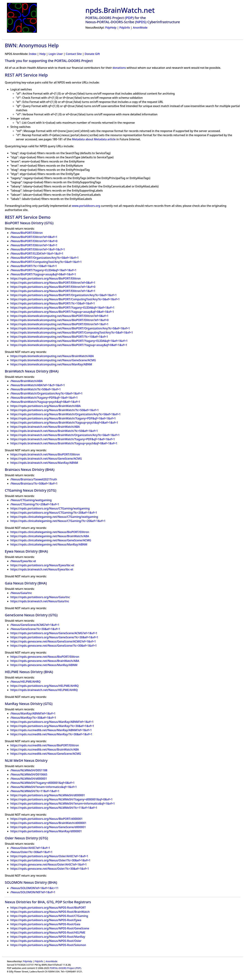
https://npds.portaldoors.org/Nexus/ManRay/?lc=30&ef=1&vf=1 (52, 726)
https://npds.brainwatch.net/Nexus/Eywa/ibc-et (41, 569)
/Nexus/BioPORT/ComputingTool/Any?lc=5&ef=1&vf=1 (46, 262)
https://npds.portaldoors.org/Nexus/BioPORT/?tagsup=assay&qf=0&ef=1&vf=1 (62, 312)
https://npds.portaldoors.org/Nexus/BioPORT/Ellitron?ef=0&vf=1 (52, 283)
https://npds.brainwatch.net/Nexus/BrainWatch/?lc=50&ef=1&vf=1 (54, 431)
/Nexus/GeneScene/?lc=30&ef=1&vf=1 (35, 629)
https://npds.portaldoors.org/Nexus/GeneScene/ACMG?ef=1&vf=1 (53, 633)
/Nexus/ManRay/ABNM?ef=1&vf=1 (32, 713)
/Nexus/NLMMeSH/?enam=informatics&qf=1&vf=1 (43, 787)
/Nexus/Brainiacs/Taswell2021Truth (33, 479)
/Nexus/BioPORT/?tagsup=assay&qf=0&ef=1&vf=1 (43, 274)
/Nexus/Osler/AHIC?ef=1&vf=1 (30, 848)
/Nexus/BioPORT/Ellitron (26, 233)
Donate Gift (92, 54)
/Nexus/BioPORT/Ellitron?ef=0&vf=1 (33, 237)
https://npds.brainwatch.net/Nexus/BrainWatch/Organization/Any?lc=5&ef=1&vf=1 (65, 435)
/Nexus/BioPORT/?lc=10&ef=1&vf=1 (33, 266)
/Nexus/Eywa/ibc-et (23, 561)
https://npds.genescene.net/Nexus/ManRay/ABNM (43, 665)
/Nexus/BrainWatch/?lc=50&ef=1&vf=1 (35, 389)
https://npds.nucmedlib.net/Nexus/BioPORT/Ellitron (44, 745)
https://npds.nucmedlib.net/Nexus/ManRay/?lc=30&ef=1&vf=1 (51, 734)
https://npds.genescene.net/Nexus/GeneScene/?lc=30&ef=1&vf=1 (53, 645)
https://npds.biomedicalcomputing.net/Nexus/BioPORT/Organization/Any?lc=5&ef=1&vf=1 (70, 328)
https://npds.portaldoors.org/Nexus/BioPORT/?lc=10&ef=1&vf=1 (52, 303)
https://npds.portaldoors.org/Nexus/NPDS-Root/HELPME (47, 932)
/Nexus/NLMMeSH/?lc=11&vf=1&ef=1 (34, 791)
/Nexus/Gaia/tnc (21, 593)
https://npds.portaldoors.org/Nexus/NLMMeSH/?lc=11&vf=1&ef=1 (53, 808)
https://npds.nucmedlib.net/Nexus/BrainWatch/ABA (44, 749)
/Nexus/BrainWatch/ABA (26, 381)
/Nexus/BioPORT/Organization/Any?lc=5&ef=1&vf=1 (44, 258)
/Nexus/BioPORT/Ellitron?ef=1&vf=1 (33, 245)
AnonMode (140, 27)
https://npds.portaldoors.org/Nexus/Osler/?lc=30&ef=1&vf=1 (50, 860)
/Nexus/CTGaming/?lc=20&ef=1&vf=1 (34, 504)
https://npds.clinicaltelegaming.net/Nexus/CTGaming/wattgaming (54, 517)
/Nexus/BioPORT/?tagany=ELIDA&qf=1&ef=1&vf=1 (43, 270)
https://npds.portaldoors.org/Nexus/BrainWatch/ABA (45, 406)
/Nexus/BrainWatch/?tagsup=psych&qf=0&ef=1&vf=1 (45, 402)
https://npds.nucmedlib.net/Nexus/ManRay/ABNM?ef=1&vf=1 (51, 730)
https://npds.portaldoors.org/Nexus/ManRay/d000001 (46, 831)
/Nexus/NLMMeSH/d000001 (28, 778)
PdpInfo (124, 27)
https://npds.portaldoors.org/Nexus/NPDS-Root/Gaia (45, 924)
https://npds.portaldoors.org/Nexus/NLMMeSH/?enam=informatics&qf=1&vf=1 (62, 803)
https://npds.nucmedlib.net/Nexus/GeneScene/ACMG (45, 754)
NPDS (140, 22)
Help (43, 54)
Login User (56, 54)
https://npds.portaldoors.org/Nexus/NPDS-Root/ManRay (47, 937)
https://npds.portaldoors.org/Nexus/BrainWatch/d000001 (48, 823)
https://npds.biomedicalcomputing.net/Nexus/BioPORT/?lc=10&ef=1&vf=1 (59, 337)
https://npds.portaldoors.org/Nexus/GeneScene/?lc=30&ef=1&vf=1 (54, 637)
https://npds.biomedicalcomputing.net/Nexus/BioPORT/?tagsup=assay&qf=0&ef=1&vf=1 (68, 345)
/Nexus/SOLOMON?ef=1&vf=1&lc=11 (34, 888)
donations (119, 68)
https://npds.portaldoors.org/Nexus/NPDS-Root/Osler (45, 941)
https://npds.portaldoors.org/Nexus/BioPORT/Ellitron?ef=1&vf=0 (52, 287)
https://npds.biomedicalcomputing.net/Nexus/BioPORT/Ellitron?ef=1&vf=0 (59, 320)
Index (32, 54)
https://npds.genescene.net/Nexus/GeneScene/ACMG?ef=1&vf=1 (53, 641)
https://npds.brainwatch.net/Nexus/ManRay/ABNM (44, 463)
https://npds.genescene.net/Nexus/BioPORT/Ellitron (44, 657)
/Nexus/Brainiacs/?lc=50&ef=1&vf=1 (34, 483)
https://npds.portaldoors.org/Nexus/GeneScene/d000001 (48, 827)
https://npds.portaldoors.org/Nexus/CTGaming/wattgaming (50, 508)
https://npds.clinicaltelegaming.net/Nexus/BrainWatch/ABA (49, 536)
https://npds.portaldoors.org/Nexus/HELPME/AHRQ (44, 686)
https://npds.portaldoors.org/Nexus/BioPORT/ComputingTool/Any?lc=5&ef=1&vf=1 (65, 299)
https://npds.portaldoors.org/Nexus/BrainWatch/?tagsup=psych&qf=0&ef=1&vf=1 (64, 422)
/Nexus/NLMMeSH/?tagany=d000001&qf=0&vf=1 (42, 783)
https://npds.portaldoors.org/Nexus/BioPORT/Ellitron (45, 278)
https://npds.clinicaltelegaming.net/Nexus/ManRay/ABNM (48, 544)
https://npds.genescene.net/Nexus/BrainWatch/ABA (44, 661)
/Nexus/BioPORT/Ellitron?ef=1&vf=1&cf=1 (37, 249)
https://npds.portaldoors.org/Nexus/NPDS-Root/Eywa (45, 920)
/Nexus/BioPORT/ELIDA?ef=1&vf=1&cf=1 (36, 253)
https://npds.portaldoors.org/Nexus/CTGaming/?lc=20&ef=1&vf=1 (53, 512)
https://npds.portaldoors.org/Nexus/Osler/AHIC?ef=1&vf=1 (49, 856)
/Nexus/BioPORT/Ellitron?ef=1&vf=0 (33, 241)
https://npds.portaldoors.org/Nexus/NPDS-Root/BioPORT (48, 908)
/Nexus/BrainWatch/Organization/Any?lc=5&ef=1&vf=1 (46, 393)
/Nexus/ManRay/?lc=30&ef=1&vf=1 (33, 718)
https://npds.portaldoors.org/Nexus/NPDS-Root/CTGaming (49, 916)
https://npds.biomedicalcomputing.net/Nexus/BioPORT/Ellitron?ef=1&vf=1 (59, 324)
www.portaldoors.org (86, 206)
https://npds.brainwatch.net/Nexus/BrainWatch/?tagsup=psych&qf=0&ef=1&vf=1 (63, 443)
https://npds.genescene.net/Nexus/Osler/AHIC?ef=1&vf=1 (48, 864)
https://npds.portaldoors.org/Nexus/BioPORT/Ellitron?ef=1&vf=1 (52, 291)
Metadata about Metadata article (94, 139)
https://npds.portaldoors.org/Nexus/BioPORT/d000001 (46, 819)
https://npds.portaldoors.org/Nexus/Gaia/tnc (40, 597)
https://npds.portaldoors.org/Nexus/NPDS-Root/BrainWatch (50, 912)
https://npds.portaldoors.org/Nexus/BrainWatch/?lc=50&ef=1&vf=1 (54, 410)
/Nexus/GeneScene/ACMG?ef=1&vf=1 (34, 625)
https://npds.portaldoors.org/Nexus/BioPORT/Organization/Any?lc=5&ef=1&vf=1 (63, 295)
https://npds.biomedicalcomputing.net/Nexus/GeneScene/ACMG (53, 360)
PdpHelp (110, 27)
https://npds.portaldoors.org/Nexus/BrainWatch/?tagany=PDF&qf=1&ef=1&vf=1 (63, 418)
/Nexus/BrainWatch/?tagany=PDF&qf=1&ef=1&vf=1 (44, 398)
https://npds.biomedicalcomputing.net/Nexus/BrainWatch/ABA (52, 356)
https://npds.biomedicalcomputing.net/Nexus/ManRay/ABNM (51, 364)
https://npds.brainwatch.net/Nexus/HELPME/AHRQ (44, 690)
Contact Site (74, 54)
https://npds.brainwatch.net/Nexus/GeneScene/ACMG (46, 458)
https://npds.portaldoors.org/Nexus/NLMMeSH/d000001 (47, 795)
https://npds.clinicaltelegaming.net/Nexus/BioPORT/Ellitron (49, 532)
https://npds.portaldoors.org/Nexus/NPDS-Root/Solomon (48, 945)
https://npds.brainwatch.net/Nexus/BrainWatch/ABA (45, 427)
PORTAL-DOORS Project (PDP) (65, 968)
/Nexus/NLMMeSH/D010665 (28, 774)
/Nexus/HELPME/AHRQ (25, 682)
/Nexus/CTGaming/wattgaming (31, 500)
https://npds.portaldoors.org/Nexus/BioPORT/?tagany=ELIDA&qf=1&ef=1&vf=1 (62, 307)
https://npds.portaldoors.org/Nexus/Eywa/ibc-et (42, 565)
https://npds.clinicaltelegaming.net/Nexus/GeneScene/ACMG (50, 540)
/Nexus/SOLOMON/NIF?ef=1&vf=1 (32, 892)
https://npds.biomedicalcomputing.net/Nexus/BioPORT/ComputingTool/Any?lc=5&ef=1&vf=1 (71, 332)
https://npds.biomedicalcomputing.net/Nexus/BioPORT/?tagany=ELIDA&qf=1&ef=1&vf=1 (69, 341)
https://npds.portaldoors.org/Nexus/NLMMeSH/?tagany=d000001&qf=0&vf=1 (61, 799)
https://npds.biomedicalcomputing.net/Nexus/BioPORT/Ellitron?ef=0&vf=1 (59, 316)
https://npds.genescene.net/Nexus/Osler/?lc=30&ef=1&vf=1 (49, 869)
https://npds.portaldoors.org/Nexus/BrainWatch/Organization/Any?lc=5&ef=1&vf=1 (65, 414)
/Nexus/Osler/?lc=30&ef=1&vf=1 (31, 852)
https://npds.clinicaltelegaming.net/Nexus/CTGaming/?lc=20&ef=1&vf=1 (58, 521)
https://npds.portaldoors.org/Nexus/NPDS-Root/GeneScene (49, 928)
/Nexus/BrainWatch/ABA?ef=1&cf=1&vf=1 (37, 385)
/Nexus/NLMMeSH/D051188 (28, 770)
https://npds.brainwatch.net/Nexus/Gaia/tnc (39, 601)
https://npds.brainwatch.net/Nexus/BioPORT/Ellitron (45, 454)
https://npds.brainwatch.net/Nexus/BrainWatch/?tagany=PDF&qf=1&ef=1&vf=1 (62, 439)
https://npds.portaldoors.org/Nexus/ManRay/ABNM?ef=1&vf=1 (52, 722)
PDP (129, 17)
